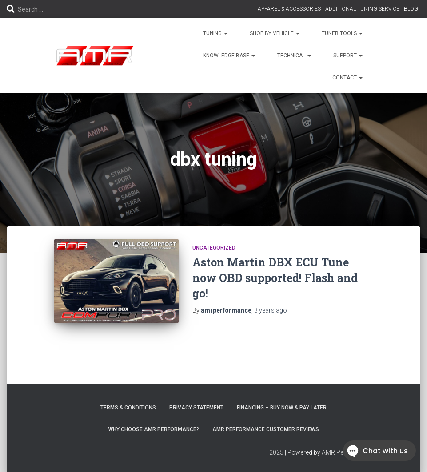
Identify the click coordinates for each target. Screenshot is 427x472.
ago (270, 310)
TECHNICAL (294, 55)
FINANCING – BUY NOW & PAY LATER (282, 408)
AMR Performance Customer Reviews (265, 429)
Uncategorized (213, 248)
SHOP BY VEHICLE (274, 33)
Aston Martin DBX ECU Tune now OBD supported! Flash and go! (275, 278)
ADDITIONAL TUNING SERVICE (362, 9)
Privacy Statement (196, 408)
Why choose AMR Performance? (153, 429)
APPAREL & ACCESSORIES (289, 9)
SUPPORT (348, 55)
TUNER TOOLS (342, 33)
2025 (276, 452)
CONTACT (347, 78)
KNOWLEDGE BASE (229, 55)
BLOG (411, 9)
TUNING (215, 33)
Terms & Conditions (128, 408)
